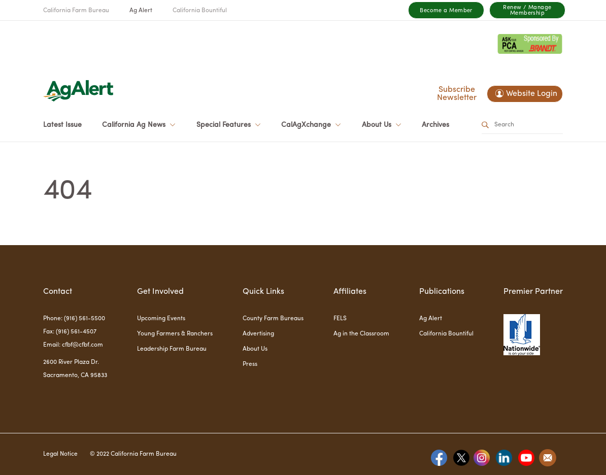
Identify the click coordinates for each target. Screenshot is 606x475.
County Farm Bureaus (273, 319)
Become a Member (446, 11)
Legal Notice (60, 454)
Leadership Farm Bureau (172, 349)
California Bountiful (200, 11)
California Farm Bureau (76, 11)
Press (250, 364)
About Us (255, 349)
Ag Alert (140, 11)
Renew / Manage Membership (527, 10)
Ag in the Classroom (361, 334)
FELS (340, 319)
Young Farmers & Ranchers (175, 334)
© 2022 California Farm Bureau (133, 454)
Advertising (258, 334)
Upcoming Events (161, 319)
